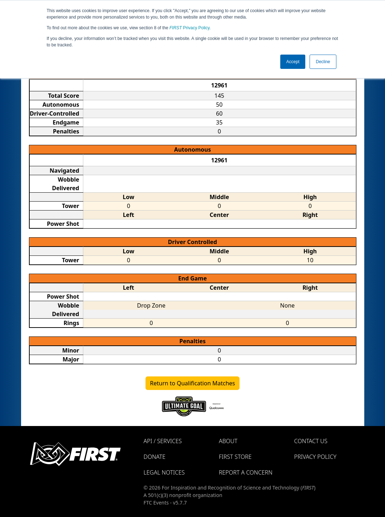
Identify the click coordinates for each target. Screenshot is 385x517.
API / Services (163, 441)
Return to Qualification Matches (192, 383)
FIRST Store (235, 457)
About (228, 441)
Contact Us (310, 441)
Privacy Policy (189, 27)
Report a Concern (245, 472)
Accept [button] (293, 61)
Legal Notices (164, 472)
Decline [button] (323, 61)
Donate (155, 457)
